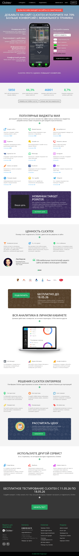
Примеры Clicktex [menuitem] (45, 528)
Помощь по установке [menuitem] (47, 545)
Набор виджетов (58, 32)
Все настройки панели (59, 53)
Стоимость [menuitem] (32, 2)
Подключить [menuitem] (43, 2)
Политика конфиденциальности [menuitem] (46, 538)
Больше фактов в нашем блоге (50, 101)
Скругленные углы (63, 39)
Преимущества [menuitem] (64, 533)
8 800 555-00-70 (59, 2)
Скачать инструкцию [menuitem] (46, 535)
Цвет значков (62, 42)
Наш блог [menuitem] (62, 538)
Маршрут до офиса (27, 540)
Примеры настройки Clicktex (28, 101)
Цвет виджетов (63, 45)
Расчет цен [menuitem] (63, 530)
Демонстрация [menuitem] (64, 528)
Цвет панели (62, 48)
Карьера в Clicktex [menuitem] (64, 540)
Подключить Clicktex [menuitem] (65, 535)
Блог (66, 2)
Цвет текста (61, 51)
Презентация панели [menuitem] (46, 530)
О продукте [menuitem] (22, 2)
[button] (62, 35)
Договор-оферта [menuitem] (45, 542)
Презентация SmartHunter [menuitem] (48, 533)
